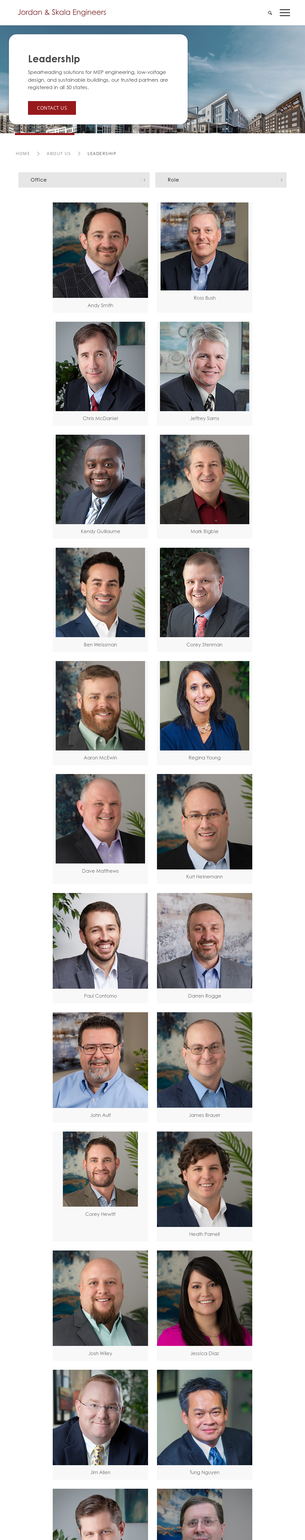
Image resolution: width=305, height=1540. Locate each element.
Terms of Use (29, 1327)
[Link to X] (125, 1329)
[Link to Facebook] (113, 1329)
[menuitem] (270, 12)
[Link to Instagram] (149, 1329)
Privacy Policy (67, 1327)
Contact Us (52, 108)
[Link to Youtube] (137, 1329)
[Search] (270, 12)
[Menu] (283, 12)
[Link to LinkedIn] (101, 1329)
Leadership (54, 58)
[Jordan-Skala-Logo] (64, 12)
